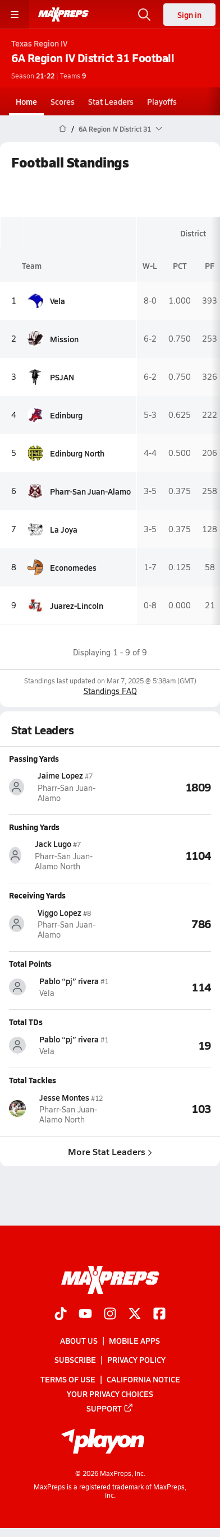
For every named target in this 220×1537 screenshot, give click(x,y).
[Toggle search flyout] (144, 14)
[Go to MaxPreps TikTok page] (60, 1314)
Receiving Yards (37, 895)
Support (110, 1408)
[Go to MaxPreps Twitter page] (134, 1314)
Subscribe (75, 1359)
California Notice (143, 1378)
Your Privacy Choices (110, 1393)
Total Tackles (32, 1080)
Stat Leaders (111, 101)
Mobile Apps (134, 1340)
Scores (63, 101)
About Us (79, 1340)
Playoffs (162, 101)
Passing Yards (34, 758)
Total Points (30, 963)
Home (26, 101)
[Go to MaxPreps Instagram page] (110, 1314)
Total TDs (26, 1022)
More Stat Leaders (110, 1150)
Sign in (189, 14)
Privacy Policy (136, 1359)
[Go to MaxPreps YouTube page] (85, 1314)
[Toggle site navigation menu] (14, 14)
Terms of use (67, 1378)
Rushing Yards (34, 827)
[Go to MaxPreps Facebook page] (159, 1314)
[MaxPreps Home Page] (62, 129)
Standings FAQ (110, 691)
